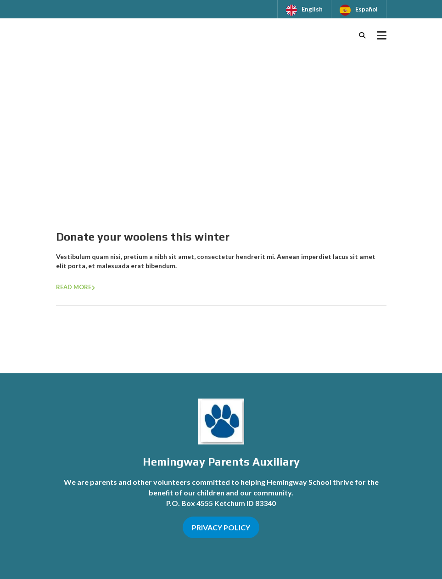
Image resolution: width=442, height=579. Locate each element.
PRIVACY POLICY (221, 527)
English (312, 9)
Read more (73, 287)
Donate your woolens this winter (142, 236)
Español (366, 9)
